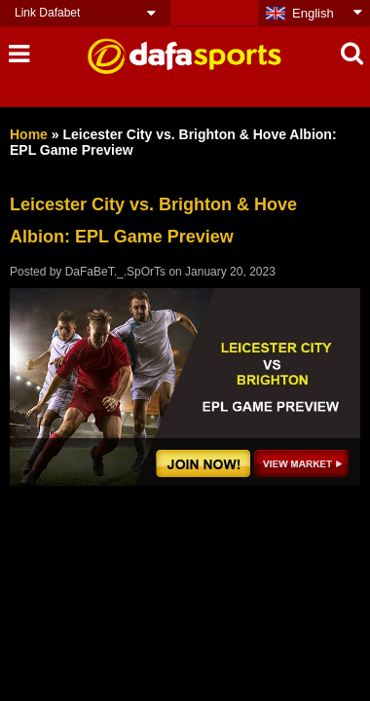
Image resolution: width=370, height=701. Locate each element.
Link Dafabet (47, 12)
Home (29, 134)
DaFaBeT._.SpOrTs (115, 271)
